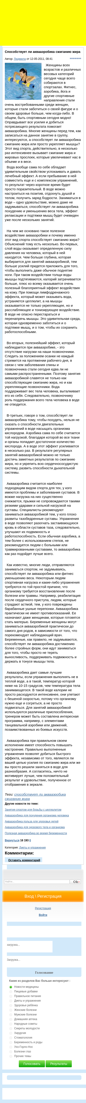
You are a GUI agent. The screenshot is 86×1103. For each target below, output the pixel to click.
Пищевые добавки (26, 991)
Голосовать (31, 1064)
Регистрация (43, 908)
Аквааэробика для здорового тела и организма (35, 827)
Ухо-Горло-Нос (23, 1046)
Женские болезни (25, 1010)
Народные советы (25, 1023)
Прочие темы (22, 1056)
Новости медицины (26, 986)
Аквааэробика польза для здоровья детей (31, 821)
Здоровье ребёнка (26, 1005)
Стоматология (23, 1037)
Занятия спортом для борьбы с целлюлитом (33, 809)
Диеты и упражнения (32, 847)
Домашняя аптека (25, 1019)
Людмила (20, 59)
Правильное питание (27, 996)
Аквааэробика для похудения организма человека (37, 815)
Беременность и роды (28, 1042)
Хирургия (20, 1033)
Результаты (58, 1064)
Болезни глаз (22, 1051)
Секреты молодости (27, 1028)
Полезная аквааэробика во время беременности (36, 833)
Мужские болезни (25, 1014)
